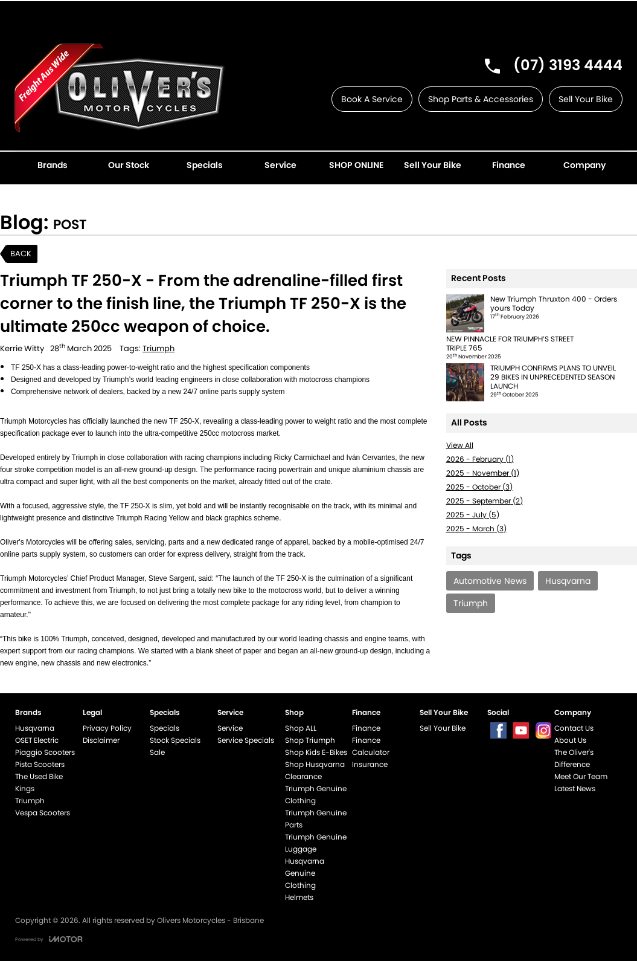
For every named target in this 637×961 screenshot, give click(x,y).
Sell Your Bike (586, 99)
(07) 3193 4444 (568, 65)
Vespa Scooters (42, 812)
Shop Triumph (310, 740)
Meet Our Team (580, 776)
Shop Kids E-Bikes (316, 752)
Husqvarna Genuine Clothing (304, 873)
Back (20, 253)
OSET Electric (37, 740)
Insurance (370, 764)
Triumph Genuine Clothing (316, 794)
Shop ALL (300, 728)
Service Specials (245, 740)
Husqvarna (34, 728)
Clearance (303, 776)
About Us (570, 740)
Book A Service (372, 99)
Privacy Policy (107, 728)
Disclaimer (101, 740)
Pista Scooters (40, 764)
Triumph (158, 348)
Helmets (299, 897)
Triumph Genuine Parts (316, 818)
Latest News (574, 788)
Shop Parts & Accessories (480, 99)
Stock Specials (175, 740)
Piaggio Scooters (45, 752)
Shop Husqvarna (315, 764)
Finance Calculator (370, 746)
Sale (157, 752)
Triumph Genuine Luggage (316, 843)
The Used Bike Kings (39, 782)
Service (230, 728)
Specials (164, 728)
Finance (366, 728)
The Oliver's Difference (574, 758)
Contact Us (574, 728)
